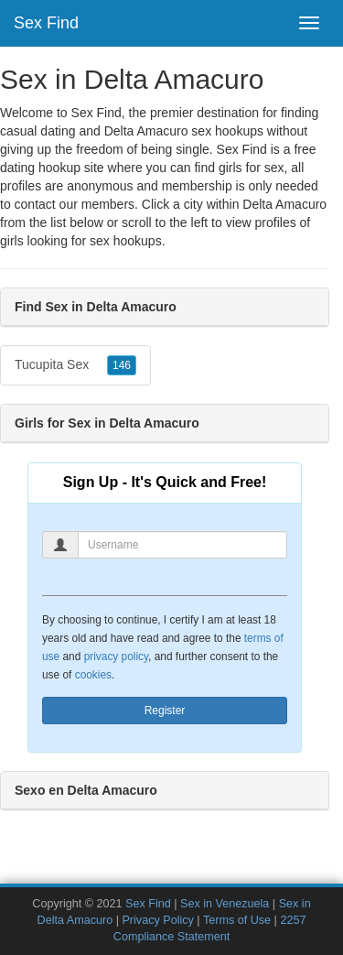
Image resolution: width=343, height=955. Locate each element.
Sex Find (46, 23)
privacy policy (116, 656)
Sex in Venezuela (224, 903)
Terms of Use (237, 920)
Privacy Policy (157, 920)
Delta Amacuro (284, 204)
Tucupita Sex (75, 365)
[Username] (182, 545)
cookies (93, 674)
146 (122, 365)
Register (165, 710)
